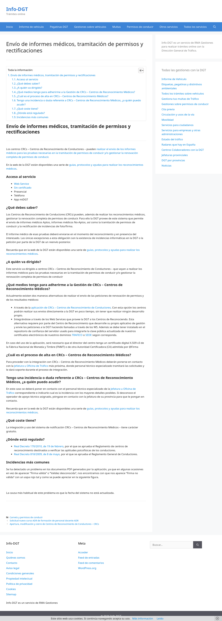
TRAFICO (77, 335)
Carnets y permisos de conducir (26, 517)
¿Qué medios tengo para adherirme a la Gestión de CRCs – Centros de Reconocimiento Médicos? (76, 92)
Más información (142, 618)
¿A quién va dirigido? (29, 87)
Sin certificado (22, 187)
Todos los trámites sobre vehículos (183, 93)
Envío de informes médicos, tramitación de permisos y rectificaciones (53, 75)
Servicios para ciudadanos (177, 125)
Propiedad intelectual (19, 578)
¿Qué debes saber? (28, 83)
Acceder (83, 552)
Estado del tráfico (172, 139)
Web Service (21, 183)
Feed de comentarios (91, 563)
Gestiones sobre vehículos (90, 27)
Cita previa (168, 109)
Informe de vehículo (31, 27)
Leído (160, 618)
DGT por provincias (173, 160)
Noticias (166, 165)
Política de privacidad (19, 584)
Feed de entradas (88, 557)
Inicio (9, 27)
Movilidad (168, 119)
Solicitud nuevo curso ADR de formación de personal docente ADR (44, 520)
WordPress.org (87, 568)
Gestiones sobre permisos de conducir (185, 104)
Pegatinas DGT (59, 27)
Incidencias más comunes (32, 117)
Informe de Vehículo (174, 79)
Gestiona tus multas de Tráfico (180, 99)
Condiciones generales (20, 573)
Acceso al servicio (27, 79)
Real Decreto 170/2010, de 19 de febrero (39, 446)
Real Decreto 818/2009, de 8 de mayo (37, 454)
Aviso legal (12, 568)
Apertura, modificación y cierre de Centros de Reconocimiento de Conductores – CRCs (54, 523)
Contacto (11, 563)
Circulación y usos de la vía (178, 114)
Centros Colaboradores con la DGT (183, 150)
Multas (116, 27)
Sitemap (11, 594)
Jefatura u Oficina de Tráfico (31, 366)
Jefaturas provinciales (175, 155)
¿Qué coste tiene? (27, 108)
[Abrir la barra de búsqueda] (214, 26)
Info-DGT (17, 9)
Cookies (11, 589)
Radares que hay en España (178, 144)
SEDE (88, 335)
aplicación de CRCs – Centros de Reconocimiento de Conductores (71, 307)
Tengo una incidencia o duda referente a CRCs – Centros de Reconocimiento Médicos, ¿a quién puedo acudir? (79, 102)
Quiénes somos (15, 557)
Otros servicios (169, 27)
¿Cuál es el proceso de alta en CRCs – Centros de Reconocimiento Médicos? (62, 96)
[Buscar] (197, 545)
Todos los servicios (195, 27)
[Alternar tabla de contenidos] (139, 70)
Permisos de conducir (140, 27)
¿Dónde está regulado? (31, 113)
